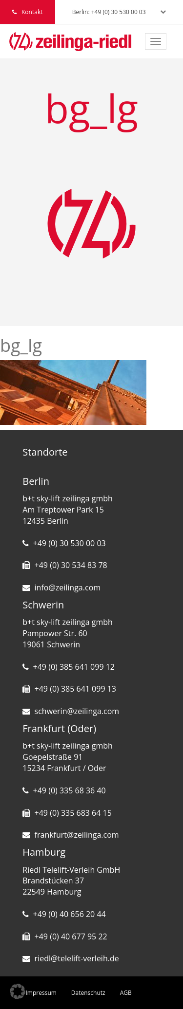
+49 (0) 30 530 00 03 (69, 543)
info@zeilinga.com (68, 587)
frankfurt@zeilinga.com (77, 834)
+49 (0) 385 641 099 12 (74, 666)
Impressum (41, 993)
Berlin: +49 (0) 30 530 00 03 (109, 12)
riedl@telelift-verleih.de (77, 958)
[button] (17, 991)
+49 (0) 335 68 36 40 (69, 790)
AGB (126, 993)
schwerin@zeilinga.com (77, 711)
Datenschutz (88, 993)
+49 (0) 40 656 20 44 (69, 914)
